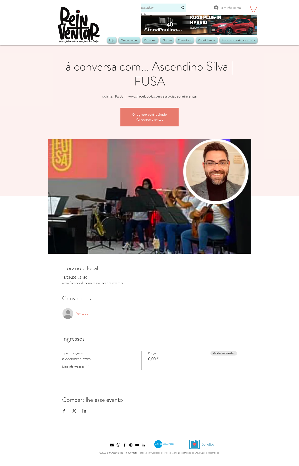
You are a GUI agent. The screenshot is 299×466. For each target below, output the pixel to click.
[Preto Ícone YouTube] (137, 445)
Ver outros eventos (149, 119)
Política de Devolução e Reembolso (201, 453)
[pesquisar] (157, 8)
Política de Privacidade (149, 453)
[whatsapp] (118, 445)
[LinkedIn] (143, 445)
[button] (253, 8)
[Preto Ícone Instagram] (131, 445)
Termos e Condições (172, 453)
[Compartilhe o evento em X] (74, 411)
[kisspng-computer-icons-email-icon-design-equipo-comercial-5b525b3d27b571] (112, 445)
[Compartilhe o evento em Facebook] (64, 411)
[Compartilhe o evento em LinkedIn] (84, 411)
